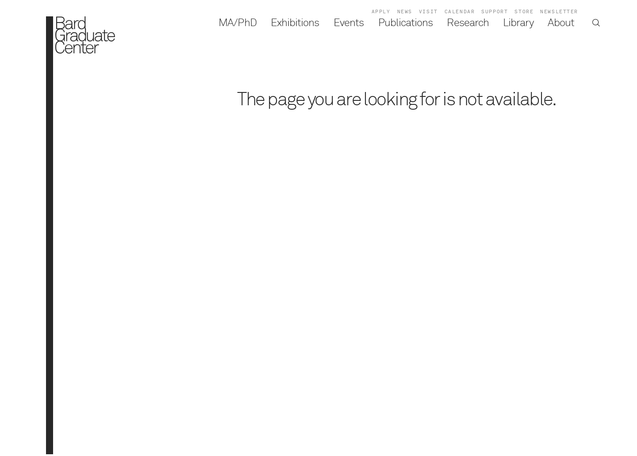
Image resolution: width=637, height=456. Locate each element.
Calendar (460, 12)
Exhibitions (295, 23)
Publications (405, 23)
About (561, 23)
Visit (428, 12)
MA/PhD (237, 23)
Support (494, 12)
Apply (381, 12)
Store (523, 12)
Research (467, 23)
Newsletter (559, 12)
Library (518, 23)
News (404, 12)
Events (349, 23)
